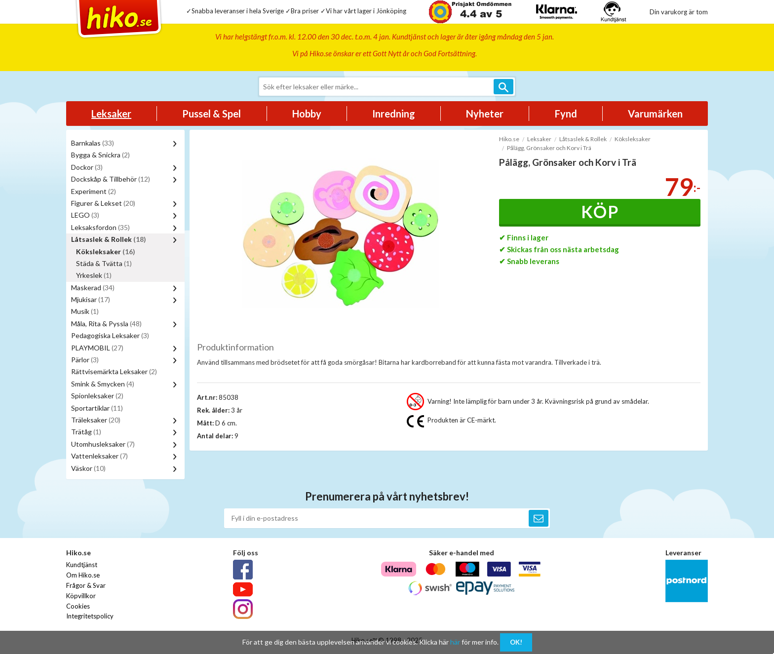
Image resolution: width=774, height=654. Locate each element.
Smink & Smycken (102, 384)
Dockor (87, 167)
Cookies (78, 606)
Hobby (306, 113)
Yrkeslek (94, 275)
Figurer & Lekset (103, 203)
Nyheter (484, 113)
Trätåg (86, 431)
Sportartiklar (97, 408)
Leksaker (111, 113)
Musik (85, 311)
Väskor (88, 468)
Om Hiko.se (83, 575)
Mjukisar (90, 299)
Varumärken (655, 113)
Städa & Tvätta (104, 263)
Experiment (93, 191)
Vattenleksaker (99, 456)
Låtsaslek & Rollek (108, 239)
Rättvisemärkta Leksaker (114, 371)
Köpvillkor (81, 596)
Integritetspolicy (90, 616)
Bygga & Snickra (100, 155)
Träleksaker (95, 420)
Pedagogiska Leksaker (110, 335)
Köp (600, 211)
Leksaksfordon (100, 227)
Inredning (393, 113)
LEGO (85, 215)
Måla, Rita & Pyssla (106, 323)
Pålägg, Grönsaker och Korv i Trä (549, 148)
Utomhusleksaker (103, 444)
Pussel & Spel (211, 113)
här (455, 642)
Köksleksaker (105, 251)
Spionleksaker (97, 395)
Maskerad (93, 287)
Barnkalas (92, 143)
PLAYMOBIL (97, 348)
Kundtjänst (81, 565)
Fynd (566, 113)
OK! (516, 642)
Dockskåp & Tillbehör (110, 179)
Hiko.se (509, 139)
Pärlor (85, 359)
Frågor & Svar (86, 585)
